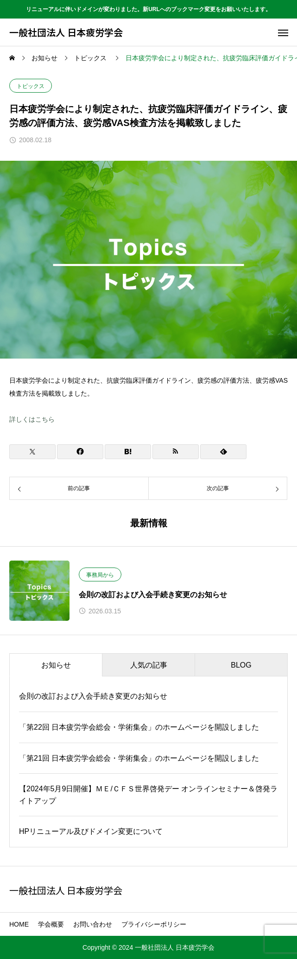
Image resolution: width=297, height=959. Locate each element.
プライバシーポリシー (153, 924)
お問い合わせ (92, 924)
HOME (19, 924)
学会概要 (51, 924)
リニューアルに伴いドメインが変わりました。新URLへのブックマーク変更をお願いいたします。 (148, 9)
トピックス (30, 86)
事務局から (100, 575)
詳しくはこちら (32, 419)
